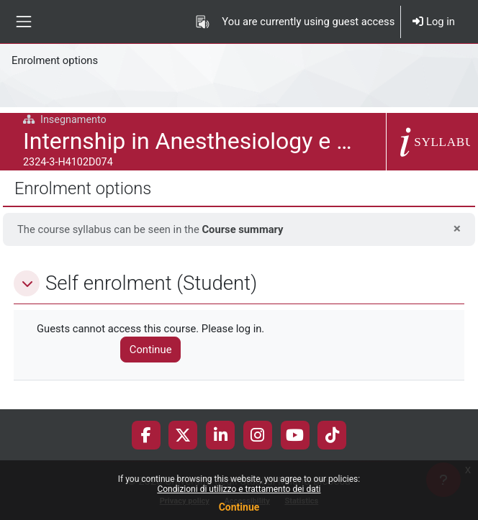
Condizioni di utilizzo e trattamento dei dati (238, 489)
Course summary (242, 229)
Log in (433, 21)
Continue (239, 507)
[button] (27, 283)
